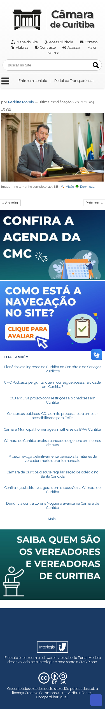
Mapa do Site (27, 42)
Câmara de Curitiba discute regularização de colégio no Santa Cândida (52, 474)
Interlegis (46, 662)
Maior (92, 47)
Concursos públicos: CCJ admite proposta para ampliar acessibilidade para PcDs (52, 415)
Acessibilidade (61, 42)
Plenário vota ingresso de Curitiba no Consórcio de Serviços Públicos (52, 369)
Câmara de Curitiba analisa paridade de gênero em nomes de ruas (52, 443)
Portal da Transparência (74, 81)
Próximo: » (94, 203)
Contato (91, 42)
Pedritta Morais (21, 102)
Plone (92, 662)
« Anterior (10, 203)
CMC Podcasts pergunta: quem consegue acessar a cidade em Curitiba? (52, 384)
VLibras (22, 47)
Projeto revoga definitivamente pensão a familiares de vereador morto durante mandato (52, 458)
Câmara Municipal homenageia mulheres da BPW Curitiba (52, 429)
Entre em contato (32, 81)
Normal (54, 53)
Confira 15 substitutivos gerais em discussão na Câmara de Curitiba (52, 490)
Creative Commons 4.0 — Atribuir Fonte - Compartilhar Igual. (59, 695)
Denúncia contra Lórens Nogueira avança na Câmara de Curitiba (52, 505)
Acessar (74, 47)
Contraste (48, 47)
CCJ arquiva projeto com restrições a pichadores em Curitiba (52, 400)
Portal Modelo (89, 658)
